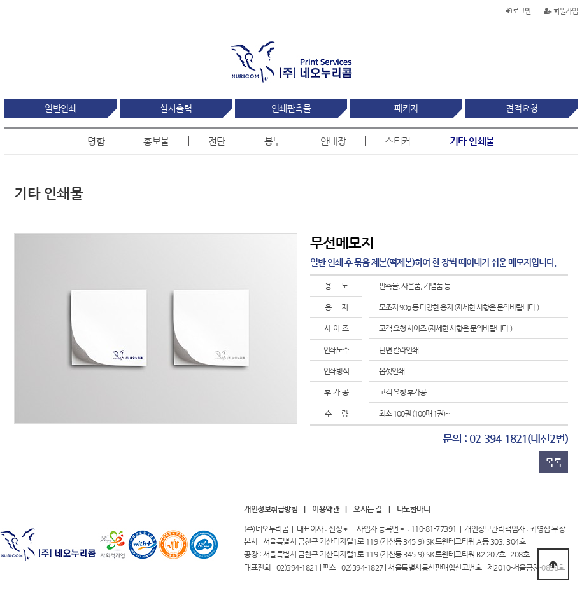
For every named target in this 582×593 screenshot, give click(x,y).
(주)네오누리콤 (266, 528)
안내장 (333, 141)
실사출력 (176, 108)
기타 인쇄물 (472, 141)
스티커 (398, 141)
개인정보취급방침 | (275, 509)
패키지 (406, 108)
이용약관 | (329, 509)
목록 (553, 462)
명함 (95, 141)
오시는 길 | (371, 509)
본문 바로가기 (0, 0)
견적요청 (521, 108)
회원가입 (561, 11)
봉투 (272, 141)
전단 (216, 141)
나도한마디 (413, 509)
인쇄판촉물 (291, 108)
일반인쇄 (60, 108)
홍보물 (156, 141)
